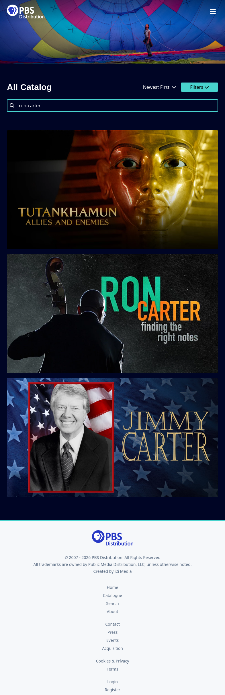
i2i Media (123, 571)
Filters (199, 87)
